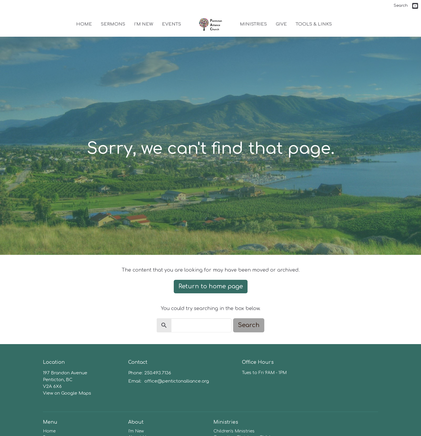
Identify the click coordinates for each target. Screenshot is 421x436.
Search (401, 6)
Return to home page (210, 286)
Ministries (253, 24)
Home (84, 24)
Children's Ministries (234, 431)
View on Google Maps (67, 393)
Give (281, 24)
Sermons (113, 24)
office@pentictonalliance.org (176, 381)
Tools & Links (314, 24)
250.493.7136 (157, 373)
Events (171, 24)
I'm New (143, 24)
